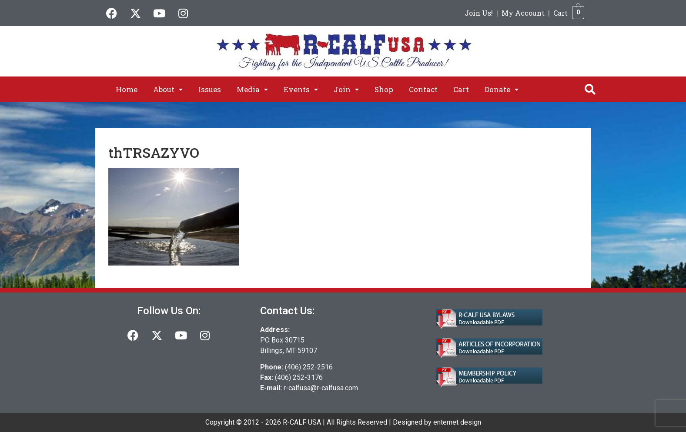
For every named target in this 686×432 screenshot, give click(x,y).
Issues (209, 89)
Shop (384, 89)
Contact (423, 89)
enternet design (457, 422)
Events (301, 89)
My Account (523, 12)
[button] (168, 89)
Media (252, 89)
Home (126, 89)
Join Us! (479, 12)
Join (346, 89)
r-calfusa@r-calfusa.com (321, 388)
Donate (502, 89)
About (168, 89)
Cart (560, 12)
